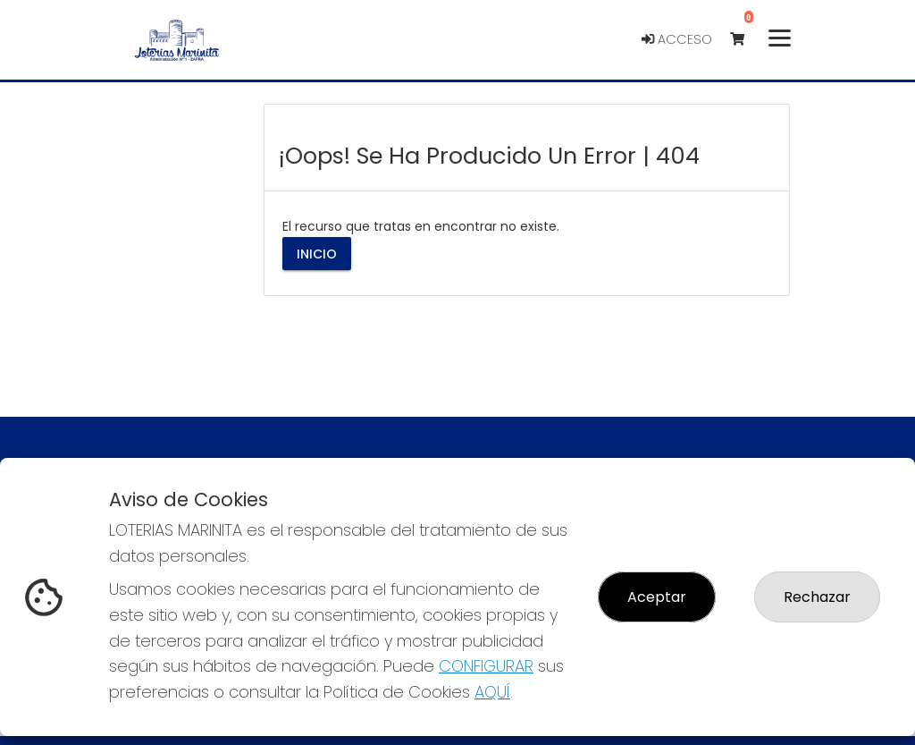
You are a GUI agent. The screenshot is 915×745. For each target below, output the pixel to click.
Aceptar (656, 597)
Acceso (677, 39)
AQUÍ (492, 692)
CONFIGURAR (486, 666)
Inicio (317, 253)
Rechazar (817, 597)
